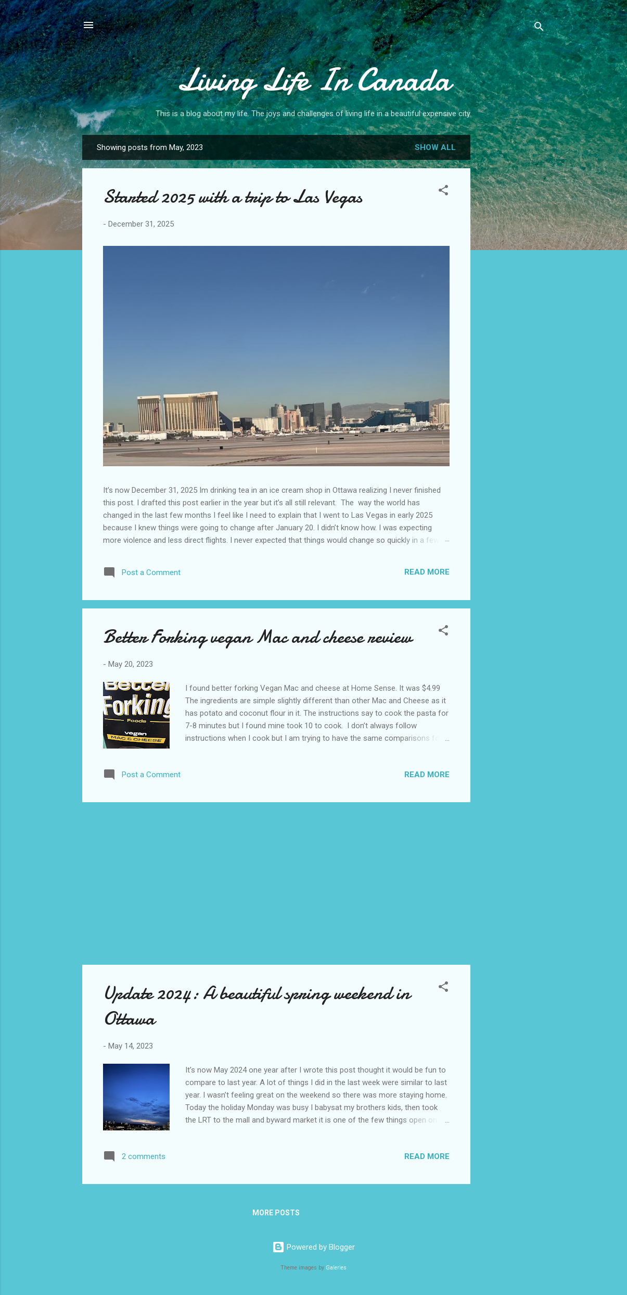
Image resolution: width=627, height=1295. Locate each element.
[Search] (539, 28)
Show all (435, 147)
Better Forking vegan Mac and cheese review (257, 637)
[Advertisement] (512, 299)
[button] (443, 192)
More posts (276, 1213)
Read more (427, 572)
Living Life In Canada (313, 79)
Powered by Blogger (313, 1247)
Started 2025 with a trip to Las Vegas (232, 196)
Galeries (336, 1267)
